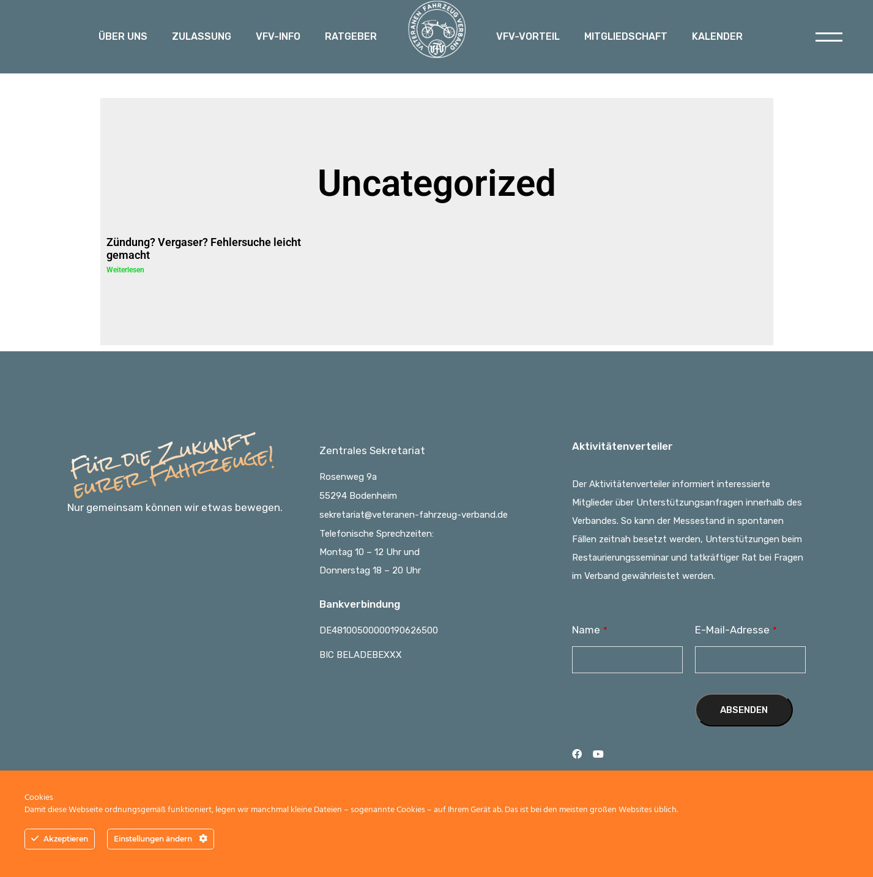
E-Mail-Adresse (736, 630)
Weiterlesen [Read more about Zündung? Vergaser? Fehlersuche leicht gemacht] (125, 270)
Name (589, 630)
